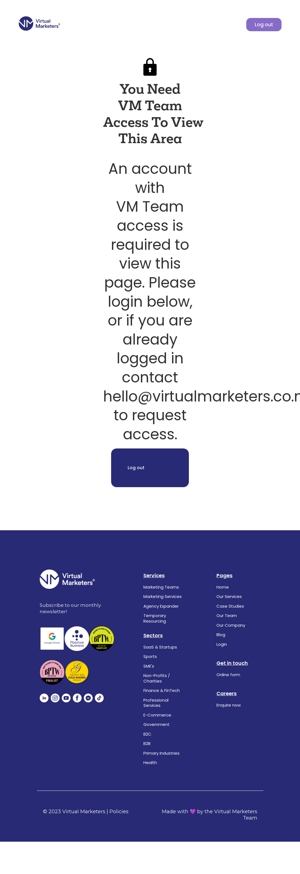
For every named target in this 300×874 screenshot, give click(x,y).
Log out (264, 24)
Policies (118, 812)
